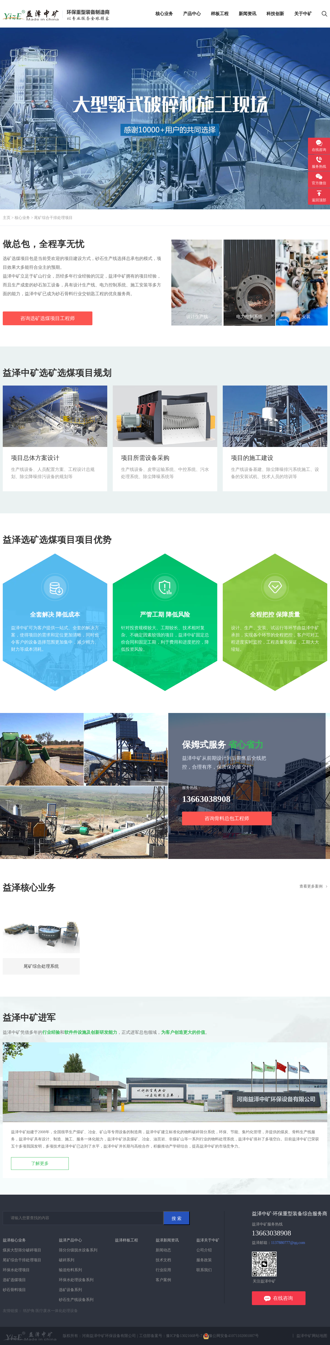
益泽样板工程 (126, 1240)
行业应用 (163, 1270)
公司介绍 (204, 1250)
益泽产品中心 (70, 1240)
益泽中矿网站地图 (311, 1336)
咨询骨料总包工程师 (227, 818)
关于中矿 (303, 13)
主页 (6, 218)
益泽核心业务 (14, 1240)
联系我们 (204, 1270)
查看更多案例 (311, 886)
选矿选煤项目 (14, 1280)
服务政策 (204, 1260)
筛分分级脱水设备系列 (78, 1250)
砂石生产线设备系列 (76, 1300)
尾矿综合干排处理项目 (53, 218)
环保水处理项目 (16, 1270)
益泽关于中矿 (207, 1240)
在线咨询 (283, 1298)
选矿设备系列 (70, 1290)
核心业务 (164, 13)
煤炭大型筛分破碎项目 (22, 1250)
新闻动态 (163, 1250)
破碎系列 (66, 1260)
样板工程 (220, 13)
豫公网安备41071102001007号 (230, 1336)
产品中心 (192, 13)
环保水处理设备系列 (76, 1280)
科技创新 (275, 13)
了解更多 (40, 1163)
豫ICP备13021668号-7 (184, 1336)
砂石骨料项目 (14, 1290)
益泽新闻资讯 (167, 1240)
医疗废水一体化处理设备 (56, 1311)
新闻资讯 (247, 13)
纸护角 (29, 1311)
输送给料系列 (70, 1270)
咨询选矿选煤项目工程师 (47, 318)
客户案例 (163, 1280)
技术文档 (163, 1260)
